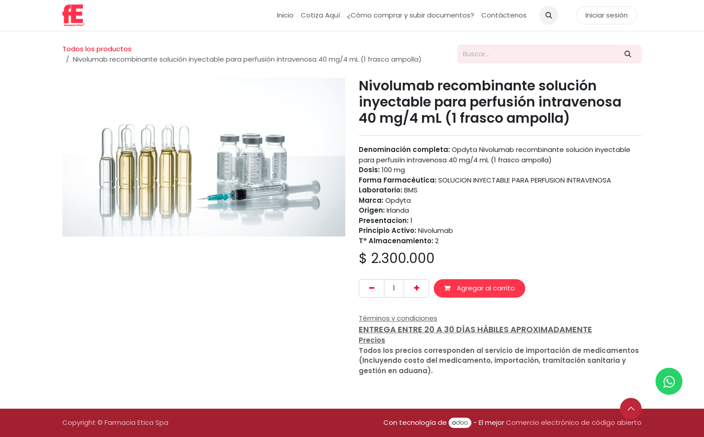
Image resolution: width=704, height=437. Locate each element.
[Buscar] (628, 54)
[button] (548, 15)
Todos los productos (97, 49)
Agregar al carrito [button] (479, 288)
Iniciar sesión (606, 15)
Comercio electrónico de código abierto (574, 422)
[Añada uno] (416, 288)
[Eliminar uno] (371, 288)
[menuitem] (285, 15)
